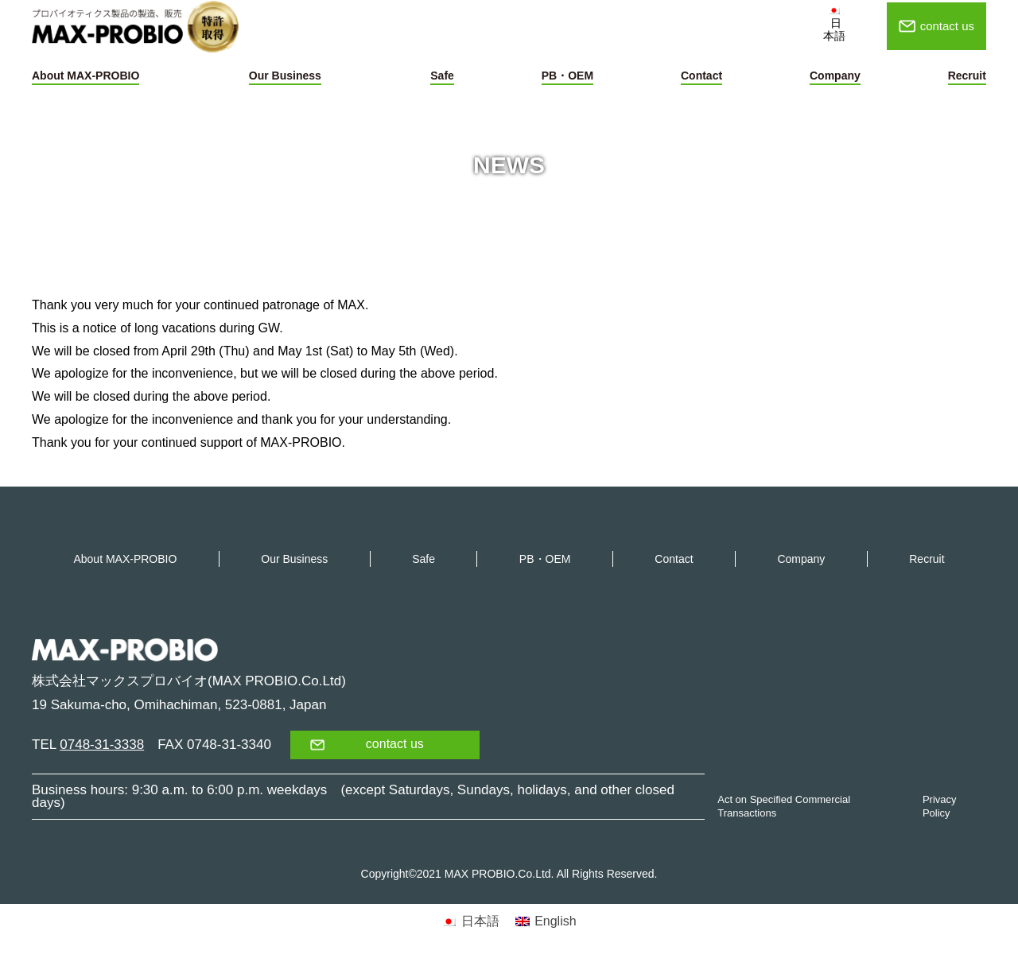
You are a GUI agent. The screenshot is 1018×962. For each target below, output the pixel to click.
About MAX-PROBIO (85, 75)
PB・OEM (567, 75)
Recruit (967, 75)
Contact (701, 75)
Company (835, 75)
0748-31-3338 (102, 744)
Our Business (285, 75)
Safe (442, 75)
